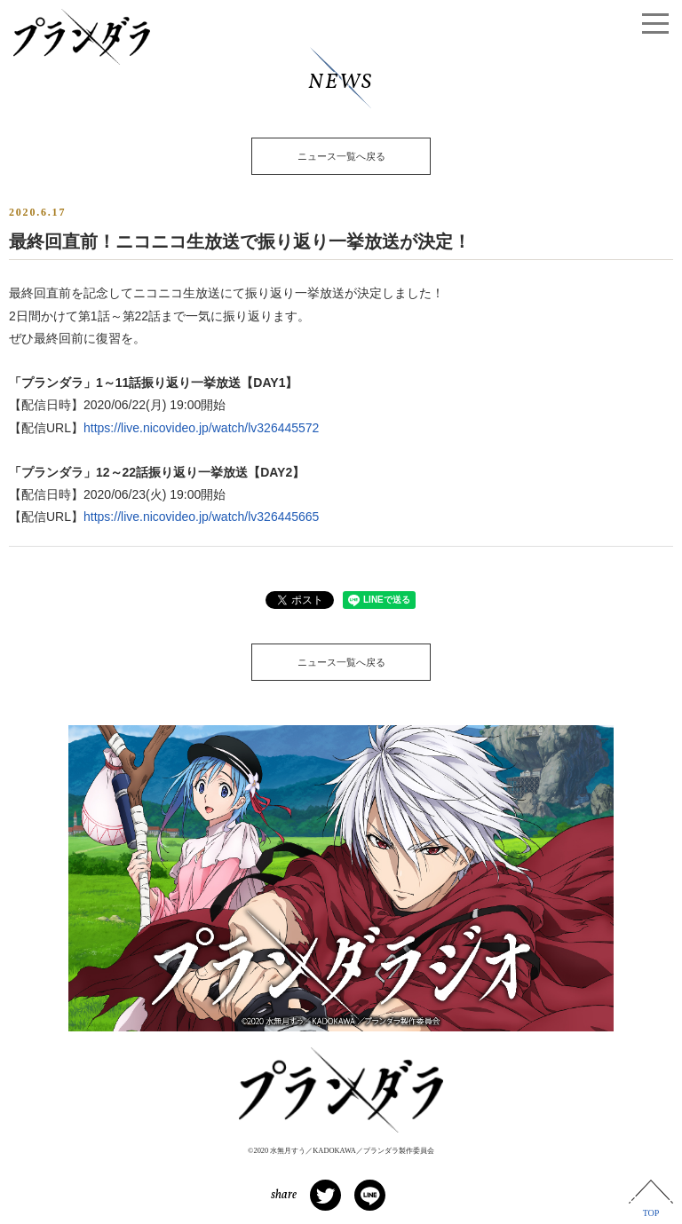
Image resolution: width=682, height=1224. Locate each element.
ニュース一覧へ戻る (341, 156)
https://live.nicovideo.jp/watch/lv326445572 (201, 428)
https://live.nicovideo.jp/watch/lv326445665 (201, 516)
